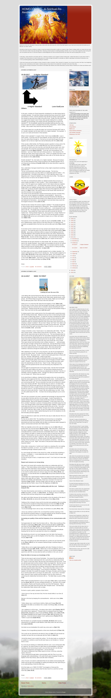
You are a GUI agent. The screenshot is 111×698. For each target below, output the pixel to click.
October (74, 242)
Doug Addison (72, 126)
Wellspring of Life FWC (74, 134)
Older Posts (62, 683)
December (74, 238)
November (74, 240)
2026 (72, 218)
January (74, 267)
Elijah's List (72, 128)
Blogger (64, 692)
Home (44, 683)
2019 (72, 232)
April (73, 261)
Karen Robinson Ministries (75, 130)
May (73, 259)
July (73, 255)
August (74, 253)
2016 (72, 270)
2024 (72, 222)
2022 (72, 226)
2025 (72, 220)
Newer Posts (25, 683)
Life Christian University (74, 132)
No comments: (38, 266)
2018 (72, 234)
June (73, 257)
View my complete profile (75, 560)
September (75, 251)
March (73, 263)
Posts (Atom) (31, 686)
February (74, 265)
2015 (72, 272)
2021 (72, 228)
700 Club (71, 125)
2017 (72, 237)
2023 (72, 224)
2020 (72, 230)
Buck (72, 558)
